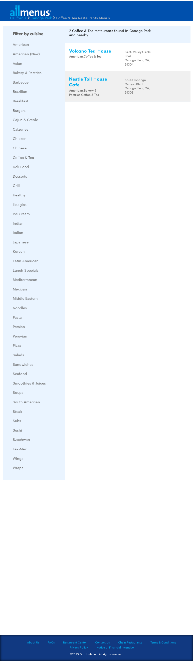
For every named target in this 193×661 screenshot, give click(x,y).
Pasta (17, 317)
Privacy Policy (79, 647)
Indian (18, 223)
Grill (16, 185)
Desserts (20, 176)
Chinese (20, 147)
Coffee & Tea (23, 157)
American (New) (26, 53)
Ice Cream (21, 213)
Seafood (20, 373)
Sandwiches (23, 364)
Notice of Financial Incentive (115, 647)
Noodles (20, 307)
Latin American (26, 260)
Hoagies (20, 204)
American (21, 44)
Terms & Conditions (163, 642)
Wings (18, 458)
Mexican (20, 288)
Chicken (20, 138)
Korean (19, 251)
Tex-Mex (20, 448)
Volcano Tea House (90, 51)
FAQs (51, 642)
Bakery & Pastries (27, 72)
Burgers (19, 110)
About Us (33, 642)
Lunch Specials (26, 270)
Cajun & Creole (25, 119)
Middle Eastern (25, 298)
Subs (17, 420)
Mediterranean (25, 279)
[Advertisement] (40, 559)
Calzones (20, 129)
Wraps (18, 467)
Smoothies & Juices (29, 383)
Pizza (17, 345)
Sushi (17, 430)
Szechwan (21, 439)
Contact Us (102, 642)
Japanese (21, 241)
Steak (17, 411)
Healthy (19, 194)
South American (26, 401)
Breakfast (20, 100)
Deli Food (21, 166)
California (18, 18)
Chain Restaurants (130, 642)
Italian (18, 232)
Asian (17, 63)
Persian (19, 326)
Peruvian (20, 336)
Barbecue (21, 82)
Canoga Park (41, 18)
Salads (18, 354)
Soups (18, 392)
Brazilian (20, 91)
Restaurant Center (75, 642)
